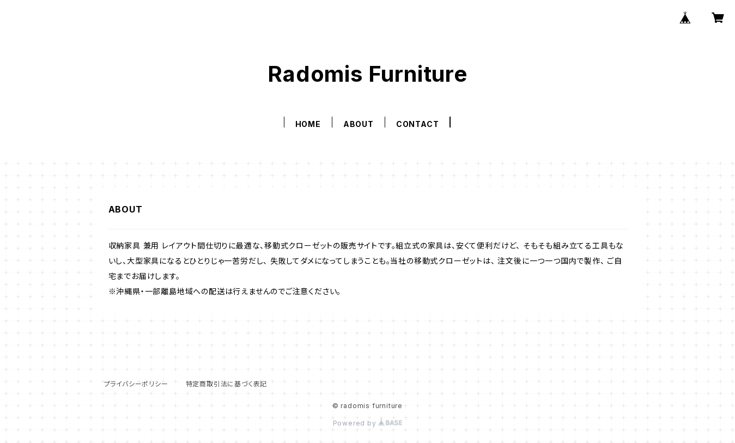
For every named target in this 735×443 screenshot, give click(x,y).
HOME (308, 124)
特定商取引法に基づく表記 (227, 384)
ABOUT (358, 124)
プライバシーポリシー (136, 384)
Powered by (368, 423)
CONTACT (417, 124)
